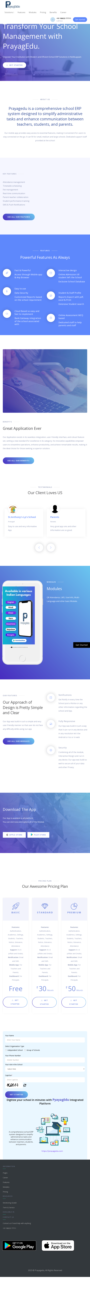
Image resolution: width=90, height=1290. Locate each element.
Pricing (61, 3)
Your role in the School (13, 1077)
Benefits (71, 3)
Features (39, 3)
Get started (80, 10)
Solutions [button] (27, 3)
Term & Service (9, 1220)
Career (81, 3)
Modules (51, 3)
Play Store (38, 836)
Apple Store (14, 836)
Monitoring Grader (10, 1216)
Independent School (14, 1063)
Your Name (9, 1048)
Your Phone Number (13, 1069)
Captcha (8, 1088)
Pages (5, 1186)
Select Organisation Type (14, 1059)
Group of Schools (32, 1063)
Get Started (82, 644)
